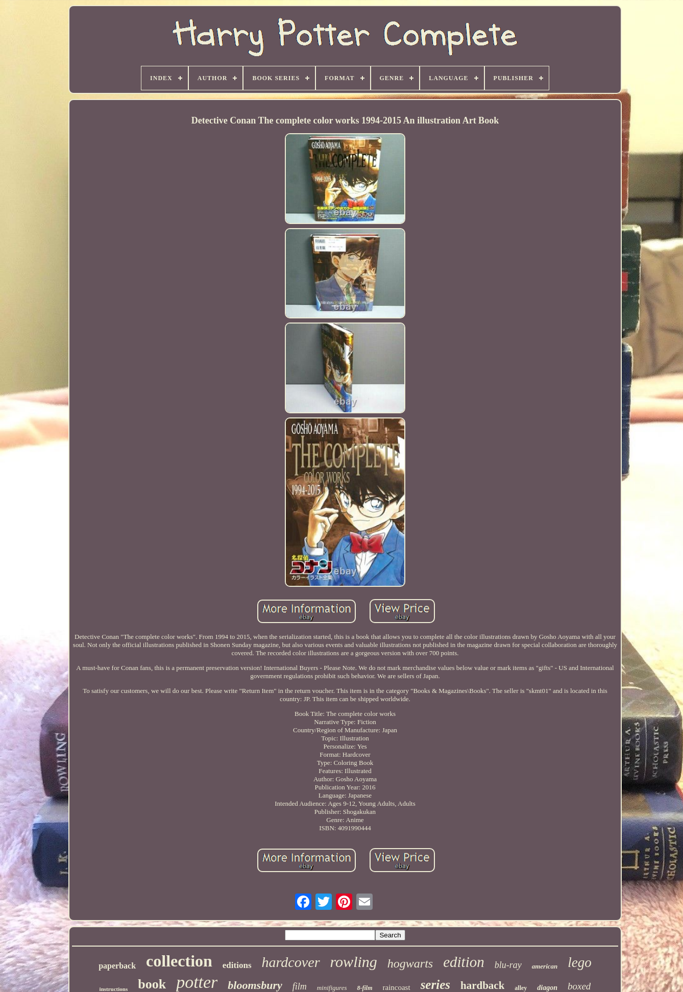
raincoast (396, 987)
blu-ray (508, 965)
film (299, 986)
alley (521, 987)
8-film (364, 987)
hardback (482, 985)
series (435, 984)
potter (196, 982)
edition (463, 962)
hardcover (291, 962)
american (545, 966)
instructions (114, 989)
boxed (579, 986)
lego (580, 962)
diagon (547, 987)
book (152, 984)
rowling (353, 961)
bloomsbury (255, 985)
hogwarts (410, 963)
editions (237, 965)
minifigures (332, 987)
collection (179, 961)
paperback (117, 965)
